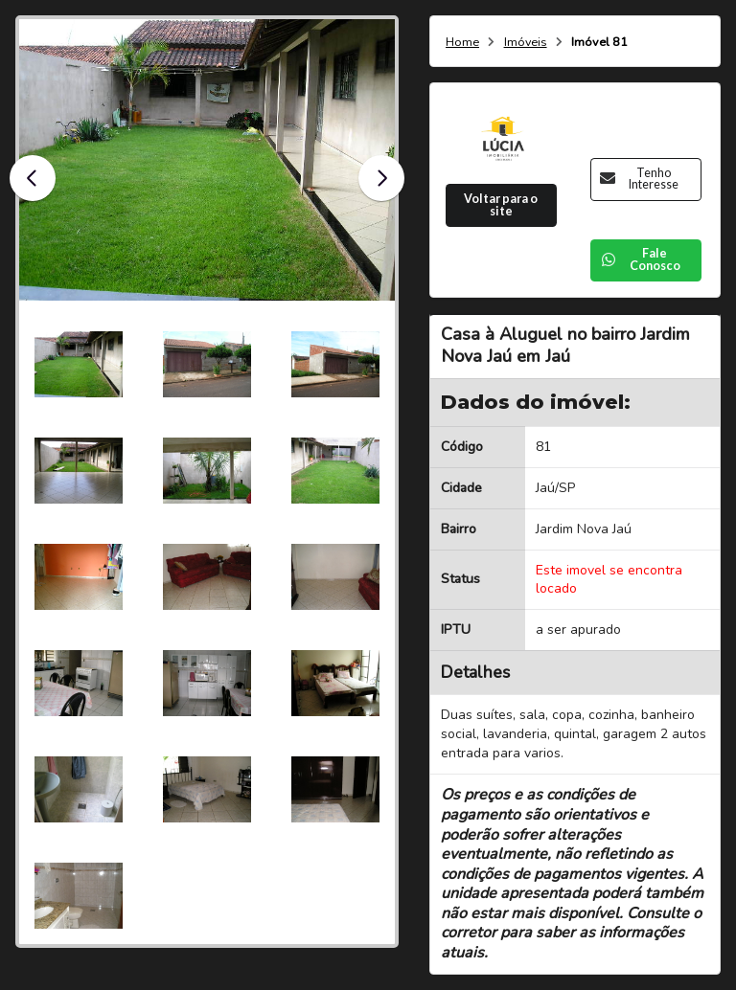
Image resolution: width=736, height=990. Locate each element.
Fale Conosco (640, 259)
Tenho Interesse (639, 179)
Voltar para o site (501, 204)
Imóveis (525, 42)
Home (462, 42)
